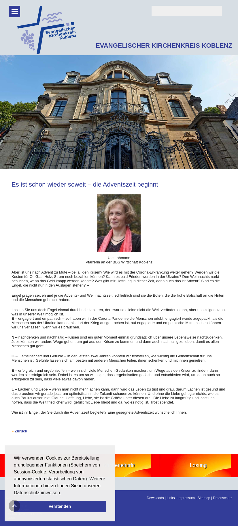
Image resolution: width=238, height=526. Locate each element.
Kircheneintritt (119, 465)
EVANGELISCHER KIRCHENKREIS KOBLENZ (164, 45)
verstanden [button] (60, 506)
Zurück (21, 431)
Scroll (14, 506)
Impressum (185, 498)
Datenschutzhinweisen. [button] (37, 492)
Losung (198, 465)
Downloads (155, 498)
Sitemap (203, 498)
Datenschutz (222, 498)
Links (171, 498)
